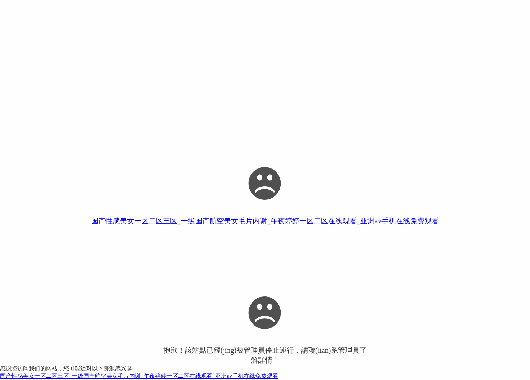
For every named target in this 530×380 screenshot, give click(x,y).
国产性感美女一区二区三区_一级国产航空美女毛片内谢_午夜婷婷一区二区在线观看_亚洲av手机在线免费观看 (265, 221)
